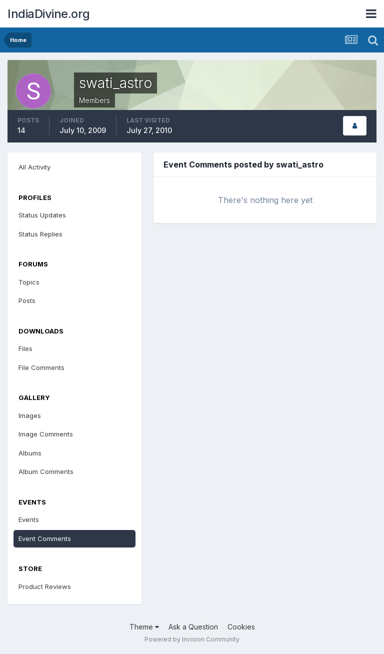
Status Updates (42, 215)
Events (28, 520)
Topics (29, 282)
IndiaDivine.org (49, 13)
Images (29, 416)
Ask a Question (193, 626)
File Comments (41, 368)
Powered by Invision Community (192, 639)
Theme (144, 626)
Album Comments (46, 472)
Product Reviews (44, 586)
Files (25, 348)
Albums (30, 453)
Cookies (241, 626)
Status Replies (40, 234)
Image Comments (45, 434)
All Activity (34, 167)
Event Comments (44, 538)
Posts (27, 300)
